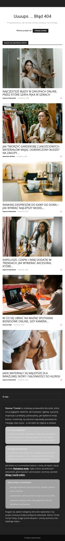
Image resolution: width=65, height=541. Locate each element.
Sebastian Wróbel (9, 156)
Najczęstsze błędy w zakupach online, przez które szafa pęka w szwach (30, 93)
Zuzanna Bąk (7, 325)
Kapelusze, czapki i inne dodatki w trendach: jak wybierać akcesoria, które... (27, 263)
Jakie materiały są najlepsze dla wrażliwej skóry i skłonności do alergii (31, 374)
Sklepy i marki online (15, 475)
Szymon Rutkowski (9, 98)
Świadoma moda (21, 468)
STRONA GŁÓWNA (40, 31)
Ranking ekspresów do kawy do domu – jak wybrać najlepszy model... (31, 206)
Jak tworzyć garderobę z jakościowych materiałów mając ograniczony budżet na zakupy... (31, 150)
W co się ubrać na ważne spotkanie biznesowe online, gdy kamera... (28, 319)
